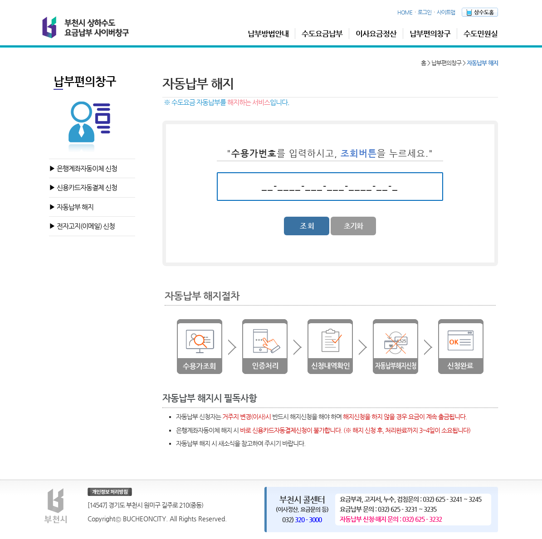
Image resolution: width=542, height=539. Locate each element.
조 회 (307, 226)
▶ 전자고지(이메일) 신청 (82, 226)
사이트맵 (446, 12)
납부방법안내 (268, 33)
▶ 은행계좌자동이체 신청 (83, 168)
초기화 (353, 226)
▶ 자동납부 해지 (71, 207)
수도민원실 (481, 33)
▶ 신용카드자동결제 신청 (83, 187)
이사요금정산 (376, 33)
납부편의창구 (430, 33)
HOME (404, 12)
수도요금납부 (322, 33)
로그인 (424, 12)
